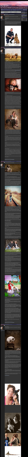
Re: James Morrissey (10, 324)
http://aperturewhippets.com (17, 70)
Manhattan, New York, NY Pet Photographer (9, 159)
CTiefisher (22, 15)
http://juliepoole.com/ (7, 375)
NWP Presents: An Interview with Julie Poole (9, 14)
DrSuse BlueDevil (25, 15)
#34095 (20, 324)
